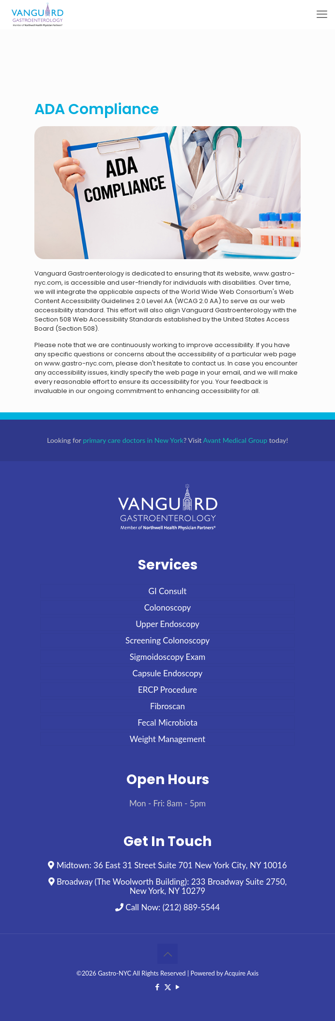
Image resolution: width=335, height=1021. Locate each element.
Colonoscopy (167, 607)
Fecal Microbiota (167, 722)
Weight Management (167, 739)
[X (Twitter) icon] (167, 986)
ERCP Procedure (167, 690)
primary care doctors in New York (133, 440)
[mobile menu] (322, 14)
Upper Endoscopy (167, 624)
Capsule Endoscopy (168, 673)
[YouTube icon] (178, 986)
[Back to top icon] (167, 954)
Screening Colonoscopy (167, 640)
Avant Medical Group (235, 440)
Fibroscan (167, 706)
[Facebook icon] (157, 986)
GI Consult (168, 591)
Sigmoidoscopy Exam (168, 657)
